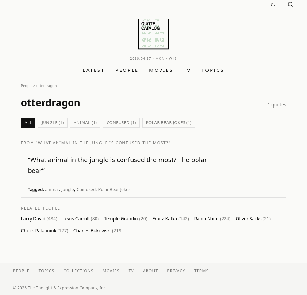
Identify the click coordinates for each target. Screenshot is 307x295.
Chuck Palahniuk (44, 230)
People (127, 70)
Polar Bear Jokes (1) (169, 122)
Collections (78, 271)
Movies (161, 70)
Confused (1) (121, 122)
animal (51, 189)
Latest (94, 70)
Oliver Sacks (253, 218)
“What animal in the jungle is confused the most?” (103, 143)
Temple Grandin (125, 218)
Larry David (39, 218)
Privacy (176, 271)
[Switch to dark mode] (273, 4)
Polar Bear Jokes (114, 189)
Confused (86, 189)
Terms (201, 271)
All (28, 122)
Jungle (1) (53, 122)
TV (187, 70)
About (150, 271)
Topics (212, 70)
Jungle (67, 189)
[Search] (291, 4)
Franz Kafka (170, 218)
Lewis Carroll (80, 218)
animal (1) (85, 122)
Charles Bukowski (98, 230)
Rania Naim (212, 218)
